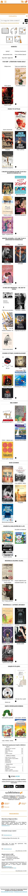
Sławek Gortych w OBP (7, 854)
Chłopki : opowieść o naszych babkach (11, 758)
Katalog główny (13, 16)
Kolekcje (17, 23)
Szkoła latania (7, 749)
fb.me (15, 867)
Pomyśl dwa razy (8, 762)
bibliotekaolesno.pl (6, 825)
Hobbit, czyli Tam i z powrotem (10, 748)
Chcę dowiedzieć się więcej (7, 891)
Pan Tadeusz (7, 768)
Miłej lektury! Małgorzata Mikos (9, 819)
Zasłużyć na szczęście (9, 769)
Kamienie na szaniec (8, 753)
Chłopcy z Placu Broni (9, 751)
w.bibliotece (13, 797)
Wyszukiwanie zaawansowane (7, 23)
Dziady (6, 752)
